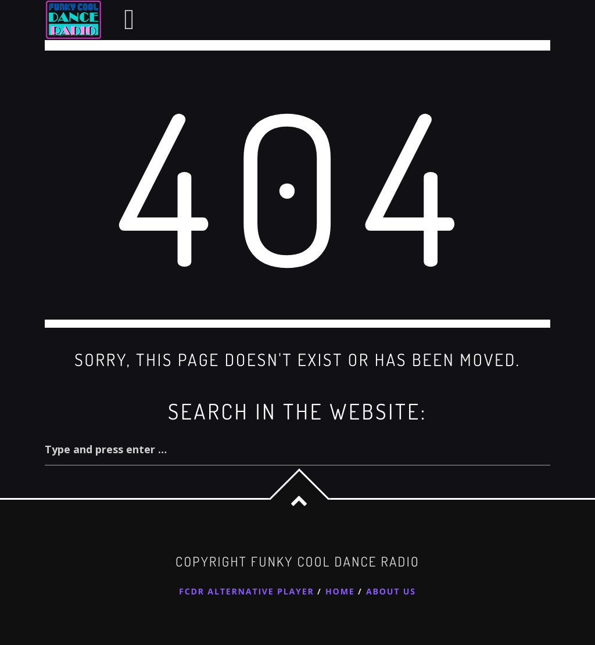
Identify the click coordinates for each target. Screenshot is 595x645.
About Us (391, 591)
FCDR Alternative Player (246, 591)
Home (340, 591)
